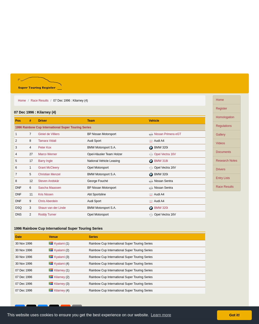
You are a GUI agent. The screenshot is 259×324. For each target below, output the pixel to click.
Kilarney (59, 270)
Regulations (224, 126)
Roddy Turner (47, 214)
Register (221, 108)
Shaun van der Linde (52, 208)
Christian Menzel (49, 174)
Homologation (225, 117)
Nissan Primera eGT (167, 134)
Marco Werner (47, 154)
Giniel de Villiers (49, 134)
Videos (220, 143)
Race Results (225, 186)
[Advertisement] (129, 37)
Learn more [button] (161, 315)
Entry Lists (223, 178)
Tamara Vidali (47, 141)
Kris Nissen (45, 194)
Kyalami (59, 243)
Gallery (220, 134)
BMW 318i (161, 161)
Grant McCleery (48, 167)
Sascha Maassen (49, 187)
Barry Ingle (45, 161)
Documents (223, 152)
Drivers (220, 169)
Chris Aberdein (48, 201)
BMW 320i (161, 208)
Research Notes (226, 160)
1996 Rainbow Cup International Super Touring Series (53, 127)
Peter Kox (44, 147)
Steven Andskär (48, 181)
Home (220, 100)
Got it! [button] (234, 315)
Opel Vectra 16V (165, 154)
